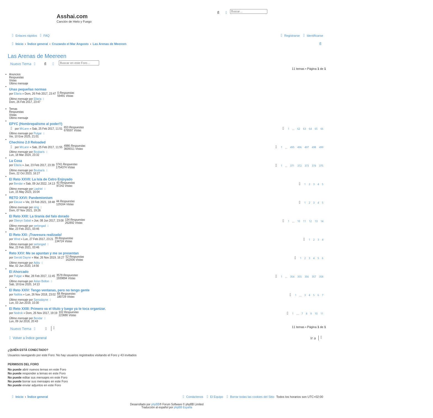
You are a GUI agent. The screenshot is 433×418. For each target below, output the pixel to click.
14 (322, 221)
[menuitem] (43, 35)
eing (36, 207)
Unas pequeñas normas (27, 89)
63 (304, 129)
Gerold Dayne (22, 257)
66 (322, 129)
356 (307, 276)
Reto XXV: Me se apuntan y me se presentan (44, 253)
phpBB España (183, 407)
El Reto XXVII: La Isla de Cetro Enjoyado (40, 179)
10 (298, 221)
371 (292, 165)
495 (292, 147)
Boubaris (39, 151)
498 (314, 147)
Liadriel (38, 188)
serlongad (40, 225)
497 (307, 147)
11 (304, 221)
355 (299, 276)
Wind (17, 239)
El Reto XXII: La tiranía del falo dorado (39, 216)
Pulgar (38, 133)
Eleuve (18, 202)
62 (298, 129)
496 (299, 147)
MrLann (24, 128)
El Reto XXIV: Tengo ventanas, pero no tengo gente (49, 290)
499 (321, 147)
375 (321, 165)
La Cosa (15, 161)
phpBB (155, 404)
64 (310, 129)
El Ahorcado (18, 272)
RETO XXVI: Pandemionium (30, 198)
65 (316, 129)
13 (316, 221)
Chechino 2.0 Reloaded (27, 142)
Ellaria (18, 93)
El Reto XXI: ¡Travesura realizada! (35, 235)
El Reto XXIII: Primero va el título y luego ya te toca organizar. (57, 309)
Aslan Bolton (41, 281)
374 (314, 165)
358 (321, 276)
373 (307, 165)
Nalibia (18, 294)
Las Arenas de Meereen (37, 56)
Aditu (37, 262)
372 (299, 165)
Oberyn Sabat (22, 220)
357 (314, 276)
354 (292, 276)
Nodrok (18, 313)
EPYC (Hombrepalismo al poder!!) (35, 124)
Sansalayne (41, 299)
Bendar (18, 183)
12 (310, 221)
